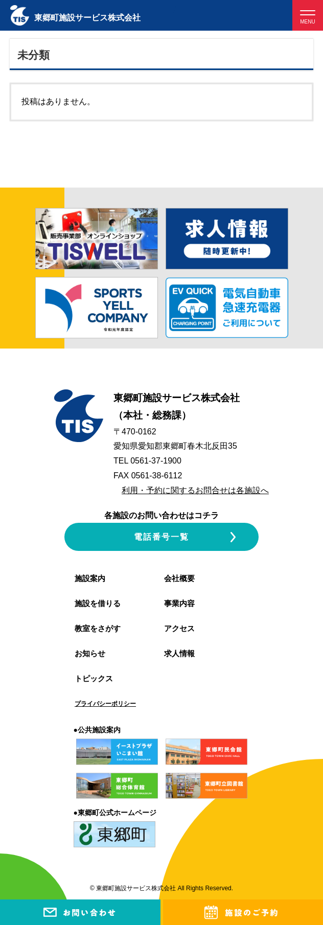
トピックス (94, 678)
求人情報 (179, 653)
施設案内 (90, 578)
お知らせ (90, 653)
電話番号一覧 (161, 537)
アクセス (179, 628)
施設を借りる (98, 603)
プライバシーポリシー (105, 703)
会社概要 (179, 578)
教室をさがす (98, 628)
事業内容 (179, 603)
